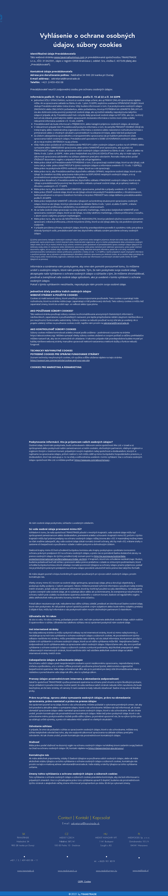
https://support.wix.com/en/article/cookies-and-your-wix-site (60, 360)
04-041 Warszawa (139, 845)
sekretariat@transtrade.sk (65, 78)
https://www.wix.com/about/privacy (92, 460)
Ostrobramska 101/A (139, 841)
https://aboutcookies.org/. (43, 335)
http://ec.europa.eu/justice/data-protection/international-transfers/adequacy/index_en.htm (77, 558)
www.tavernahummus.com (69, 57)
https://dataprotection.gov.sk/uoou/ (106, 748)
